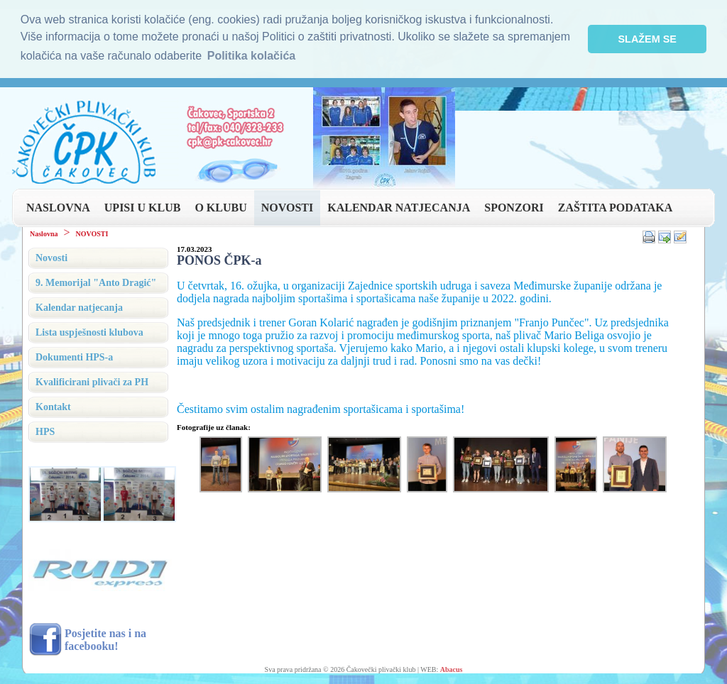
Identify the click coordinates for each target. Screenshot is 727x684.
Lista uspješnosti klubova (89, 332)
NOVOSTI (287, 208)
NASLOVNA (58, 208)
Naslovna (44, 234)
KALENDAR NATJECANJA (398, 208)
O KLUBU (220, 208)
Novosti (51, 258)
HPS (45, 431)
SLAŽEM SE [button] (647, 39)
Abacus (451, 669)
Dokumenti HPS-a (74, 357)
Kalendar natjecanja (79, 307)
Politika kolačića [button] (251, 56)
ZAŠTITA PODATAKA (615, 208)
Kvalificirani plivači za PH (91, 382)
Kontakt (53, 407)
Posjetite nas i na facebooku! (105, 639)
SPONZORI (514, 208)
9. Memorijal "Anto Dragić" (95, 282)
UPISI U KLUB (142, 208)
